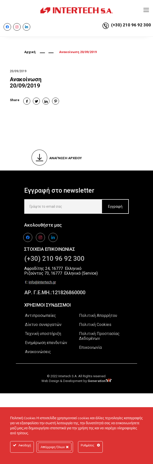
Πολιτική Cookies (95, 324)
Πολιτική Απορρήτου (98, 315)
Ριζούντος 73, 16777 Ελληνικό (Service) (61, 273)
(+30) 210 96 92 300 (131, 24)
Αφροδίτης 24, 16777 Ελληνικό (53, 268)
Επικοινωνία (90, 347)
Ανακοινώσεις (38, 351)
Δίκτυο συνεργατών (43, 324)
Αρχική (30, 52)
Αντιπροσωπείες (40, 315)
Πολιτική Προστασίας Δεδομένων (99, 336)
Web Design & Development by (76, 381)
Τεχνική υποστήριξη (43, 333)
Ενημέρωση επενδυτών (46, 342)
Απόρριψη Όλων (55, 447)
